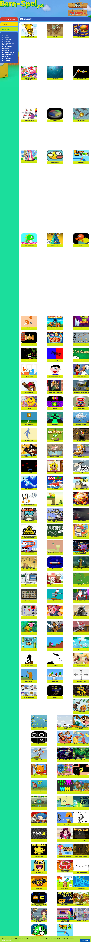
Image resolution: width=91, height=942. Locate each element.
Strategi (6, 58)
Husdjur (6, 41)
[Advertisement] (55, 53)
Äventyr (6, 60)
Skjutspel (7, 54)
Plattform (7, 46)
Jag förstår (85, 940)
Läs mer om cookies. (7, 940)
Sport (5, 56)
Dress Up (7, 39)
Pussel (5, 48)
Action (5, 35)
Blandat (6, 37)
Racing (5, 50)
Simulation (8, 52)
